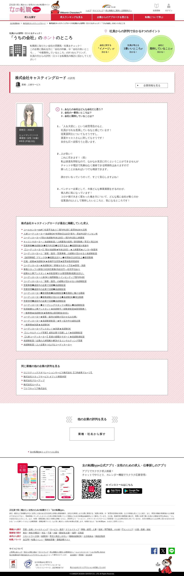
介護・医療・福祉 (143, 529)
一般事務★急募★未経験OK (37, 325)
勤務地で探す (15, 533)
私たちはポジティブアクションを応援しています (88, 567)
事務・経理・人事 (89, 529)
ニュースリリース (82, 552)
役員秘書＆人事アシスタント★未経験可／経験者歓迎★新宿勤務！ (55, 309)
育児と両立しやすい (58, 536)
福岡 (74, 533)
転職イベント (37, 540)
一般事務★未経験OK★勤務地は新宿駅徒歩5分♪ (46, 313)
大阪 (55, 533)
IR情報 (81, 555)
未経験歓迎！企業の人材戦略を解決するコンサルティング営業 (53, 340)
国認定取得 (100, 536)
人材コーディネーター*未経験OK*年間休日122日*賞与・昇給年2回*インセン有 (61, 234)
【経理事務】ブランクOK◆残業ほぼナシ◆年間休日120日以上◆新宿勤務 (58, 257)
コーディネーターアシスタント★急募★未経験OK (47, 329)
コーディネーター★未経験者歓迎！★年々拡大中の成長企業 (52, 321)
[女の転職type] (14, 555)
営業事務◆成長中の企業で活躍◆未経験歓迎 (45, 285)
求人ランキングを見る (71, 17)
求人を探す (30, 17)
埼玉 (44, 533)
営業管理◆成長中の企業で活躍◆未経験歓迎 (45, 289)
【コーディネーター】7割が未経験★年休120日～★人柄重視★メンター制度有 (61, 249)
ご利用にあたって (15, 552)
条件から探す (15, 536)
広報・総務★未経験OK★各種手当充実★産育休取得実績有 (51, 261)
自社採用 (89, 555)
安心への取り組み (30, 552)
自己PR (26, 540)
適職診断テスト (63, 540)
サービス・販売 (57, 529)
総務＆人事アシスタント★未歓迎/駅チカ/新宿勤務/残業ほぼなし (54, 273)
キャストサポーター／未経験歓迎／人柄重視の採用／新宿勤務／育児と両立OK (61, 241)
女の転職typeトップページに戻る (44, 452)
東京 (25, 533)
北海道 (81, 533)
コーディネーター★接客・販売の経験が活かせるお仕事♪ (50, 317)
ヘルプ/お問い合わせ (97, 552)
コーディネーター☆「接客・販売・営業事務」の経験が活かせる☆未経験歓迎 (60, 253)
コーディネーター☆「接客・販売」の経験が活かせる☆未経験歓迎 (55, 281)
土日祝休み (88, 536)
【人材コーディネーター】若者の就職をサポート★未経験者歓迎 (54, 337)
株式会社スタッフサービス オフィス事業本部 (45, 376)
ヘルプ (88, 10)
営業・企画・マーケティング (35, 529)
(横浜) (37, 533)
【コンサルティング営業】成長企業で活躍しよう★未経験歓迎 (53, 332)
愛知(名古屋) (64, 533)
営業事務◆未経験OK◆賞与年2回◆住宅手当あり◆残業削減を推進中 (56, 245)
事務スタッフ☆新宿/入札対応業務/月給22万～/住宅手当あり (52, 269)
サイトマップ (98, 10)
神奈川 (32, 533)
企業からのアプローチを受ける (113, 17)
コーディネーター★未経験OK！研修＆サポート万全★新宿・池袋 (54, 265)
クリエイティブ (72, 529)
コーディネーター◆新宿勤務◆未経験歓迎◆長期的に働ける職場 (54, 293)
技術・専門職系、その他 (109, 529)
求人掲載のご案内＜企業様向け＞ (118, 10)
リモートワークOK (31, 536)
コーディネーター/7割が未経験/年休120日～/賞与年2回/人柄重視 (54, 237)
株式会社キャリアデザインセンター (34, 555)
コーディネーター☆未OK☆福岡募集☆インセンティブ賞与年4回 (54, 277)
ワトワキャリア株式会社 (35, 388)
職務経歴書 (50, 540)
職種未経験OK (75, 536)
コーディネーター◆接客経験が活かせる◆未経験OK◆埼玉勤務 (53, 297)
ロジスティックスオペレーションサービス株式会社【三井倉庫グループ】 (58, 372)
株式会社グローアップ (34, 380)
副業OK (44, 536)
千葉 (49, 533)
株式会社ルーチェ (32, 384)
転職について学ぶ (154, 17)
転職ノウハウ (15, 540)
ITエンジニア (127, 529)
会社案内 (73, 555)
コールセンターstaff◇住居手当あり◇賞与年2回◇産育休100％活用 (55, 230)
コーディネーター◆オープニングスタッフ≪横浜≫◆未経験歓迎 (54, 305)
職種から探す (15, 529)
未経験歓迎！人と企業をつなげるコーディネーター (48, 344)
